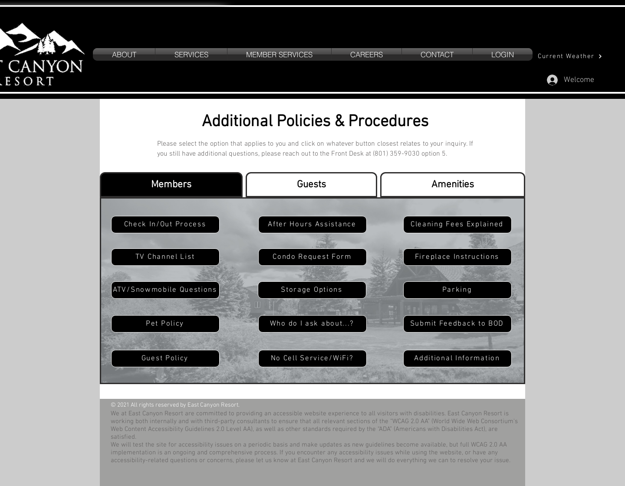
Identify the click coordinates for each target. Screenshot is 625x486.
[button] (191, 54)
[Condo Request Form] (312, 257)
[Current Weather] (570, 56)
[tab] (171, 184)
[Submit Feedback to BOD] (457, 324)
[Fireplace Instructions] (457, 257)
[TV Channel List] (165, 257)
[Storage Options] (312, 290)
